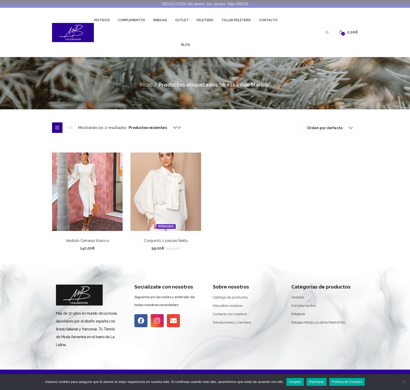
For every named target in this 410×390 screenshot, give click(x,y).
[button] (348, 32)
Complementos (131, 20)
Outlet (182, 20)
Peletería (205, 20)
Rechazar (316, 382)
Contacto (268, 20)
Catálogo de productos (230, 297)
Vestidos (102, 20)
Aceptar (295, 382)
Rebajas (160, 20)
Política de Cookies (347, 382)
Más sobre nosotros (227, 306)
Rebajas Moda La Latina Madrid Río (318, 322)
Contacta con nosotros (230, 314)
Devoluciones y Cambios (232, 322)
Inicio (146, 85)
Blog (185, 45)
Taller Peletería (236, 20)
